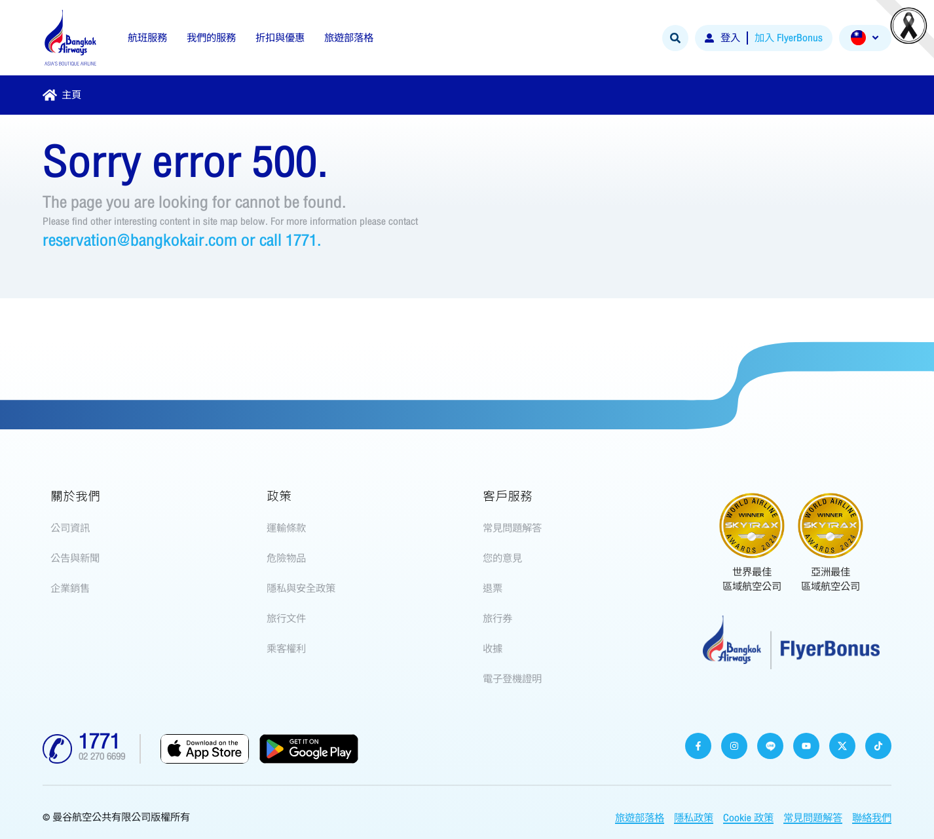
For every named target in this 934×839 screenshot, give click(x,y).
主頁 (71, 95)
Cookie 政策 (748, 818)
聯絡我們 (871, 818)
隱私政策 (693, 818)
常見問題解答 (812, 818)
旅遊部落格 (639, 818)
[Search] (675, 38)
